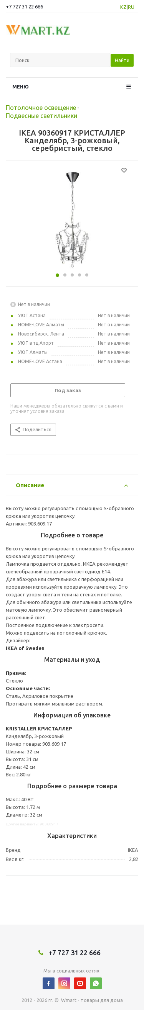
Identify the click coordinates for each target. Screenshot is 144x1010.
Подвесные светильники (41, 115)
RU (131, 7)
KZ (123, 7)
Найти (122, 60)
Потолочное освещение (41, 107)
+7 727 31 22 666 (24, 6)
